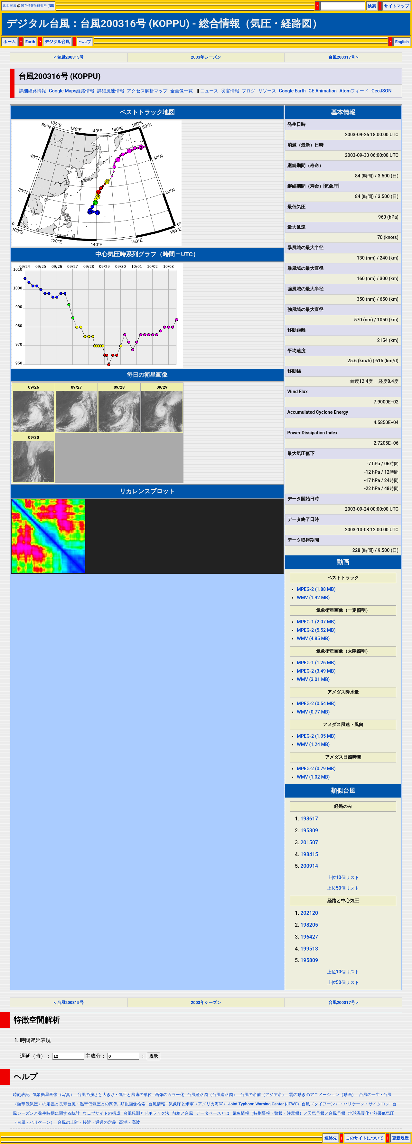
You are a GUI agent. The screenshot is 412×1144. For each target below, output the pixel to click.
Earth (30, 41)
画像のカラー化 (169, 1094)
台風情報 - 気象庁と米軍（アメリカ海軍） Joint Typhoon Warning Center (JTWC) (223, 1103)
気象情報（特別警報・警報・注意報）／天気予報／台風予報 (288, 1113)
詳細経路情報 (32, 91)
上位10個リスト (343, 877)
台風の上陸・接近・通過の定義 (87, 1122)
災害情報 (230, 91)
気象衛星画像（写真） (53, 1094)
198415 (309, 854)
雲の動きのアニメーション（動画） (322, 1094)
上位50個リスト (343, 888)
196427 (309, 937)
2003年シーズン (206, 57)
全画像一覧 (181, 91)
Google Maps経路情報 (71, 91)
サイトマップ (396, 6)
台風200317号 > (343, 57)
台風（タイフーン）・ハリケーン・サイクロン (345, 1103)
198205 (309, 925)
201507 (309, 842)
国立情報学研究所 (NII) (37, 6)
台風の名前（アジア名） (263, 1094)
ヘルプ (85, 41)
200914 (309, 866)
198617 (309, 819)
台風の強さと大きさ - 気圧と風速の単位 (114, 1094)
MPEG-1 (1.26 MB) (316, 663)
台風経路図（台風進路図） (212, 1094)
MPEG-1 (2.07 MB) (316, 622)
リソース (267, 91)
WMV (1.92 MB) (313, 597)
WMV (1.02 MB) (313, 777)
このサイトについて (364, 1138)
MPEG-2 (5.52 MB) (316, 630)
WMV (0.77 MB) (313, 712)
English (402, 41)
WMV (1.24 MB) (313, 744)
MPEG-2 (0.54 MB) (316, 703)
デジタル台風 (57, 41)
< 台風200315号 (69, 57)
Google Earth (292, 91)
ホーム (9, 41)
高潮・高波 (129, 1122)
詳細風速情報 (110, 91)
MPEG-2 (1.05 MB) (316, 736)
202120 (309, 913)
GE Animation (322, 91)
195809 (309, 830)
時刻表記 (21, 1094)
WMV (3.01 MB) (313, 679)
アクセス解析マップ (147, 91)
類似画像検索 (132, 1103)
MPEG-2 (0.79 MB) (316, 768)
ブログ (248, 91)
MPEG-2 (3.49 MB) (316, 671)
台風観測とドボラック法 (146, 1113)
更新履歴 (400, 1138)
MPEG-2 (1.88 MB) (316, 589)
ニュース (209, 91)
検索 (372, 6)
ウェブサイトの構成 (101, 1113)
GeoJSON (381, 91)
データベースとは (212, 1113)
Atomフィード (354, 91)
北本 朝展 (9, 6)
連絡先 (330, 1138)
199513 (309, 949)
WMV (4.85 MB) (313, 638)
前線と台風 (182, 1113)
